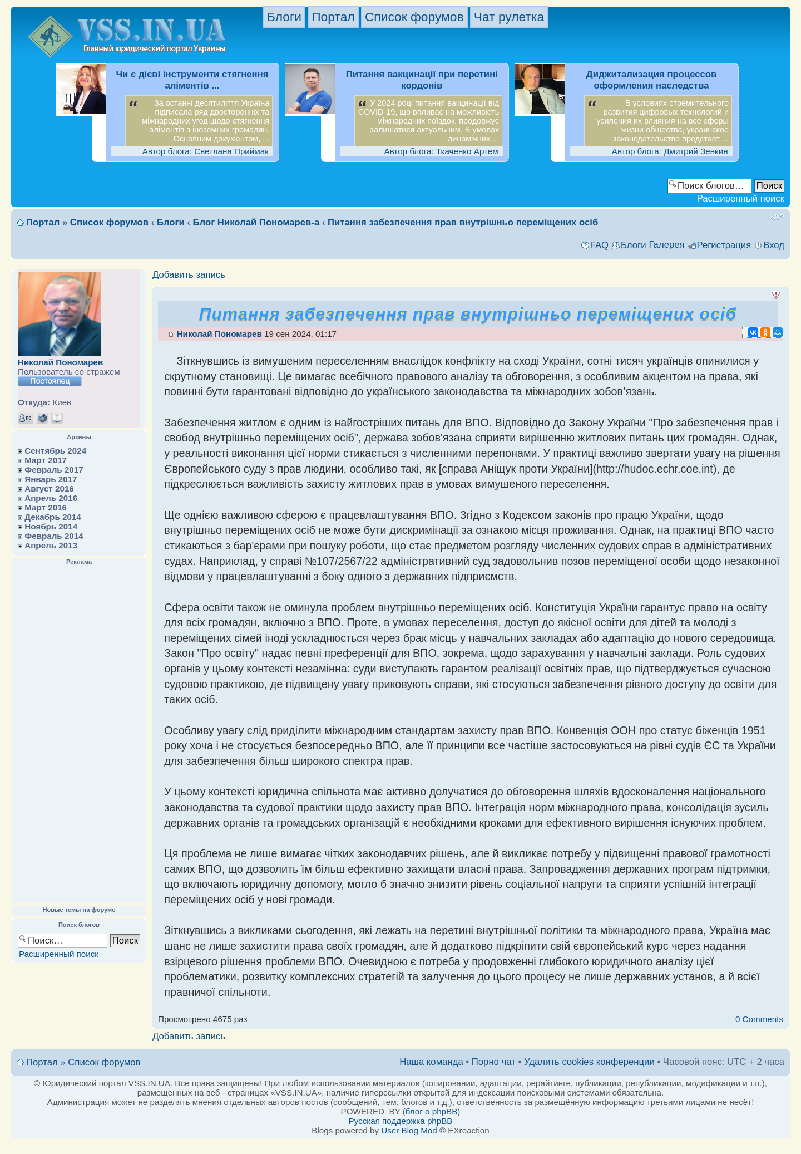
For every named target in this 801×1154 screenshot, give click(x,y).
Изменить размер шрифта (776, 217)
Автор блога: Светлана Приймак (205, 151)
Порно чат (494, 1062)
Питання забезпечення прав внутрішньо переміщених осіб (463, 222)
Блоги (284, 16)
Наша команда (431, 1062)
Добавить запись (188, 275)
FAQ (599, 245)
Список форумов (414, 16)
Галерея (666, 244)
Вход (773, 245)
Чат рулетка (509, 16)
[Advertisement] (78, 735)
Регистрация (724, 245)
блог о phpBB (432, 1111)
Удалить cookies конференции (589, 1062)
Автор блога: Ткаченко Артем (441, 151)
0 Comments (759, 1019)
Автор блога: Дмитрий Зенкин (670, 151)
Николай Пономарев (60, 362)
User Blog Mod (409, 1130)
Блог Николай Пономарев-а (256, 222)
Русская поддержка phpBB (401, 1121)
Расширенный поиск (740, 198)
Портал (333, 16)
